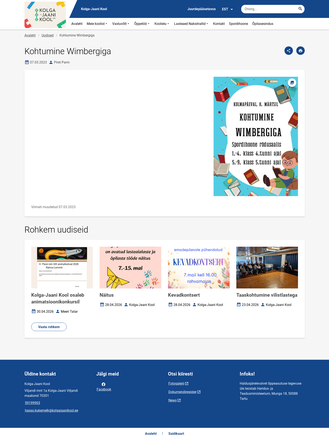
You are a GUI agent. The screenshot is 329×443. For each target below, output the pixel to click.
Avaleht (77, 24)
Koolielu (162, 24)
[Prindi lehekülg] (300, 50)
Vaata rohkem (49, 327)
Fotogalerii (176, 383)
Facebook (104, 386)
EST (227, 9)
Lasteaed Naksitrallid (191, 24)
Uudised (48, 35)
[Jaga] (288, 50)
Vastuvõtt (121, 24)
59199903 (32, 403)
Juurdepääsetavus (201, 9)
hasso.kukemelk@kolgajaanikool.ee (51, 410)
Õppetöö (142, 24)
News (172, 400)
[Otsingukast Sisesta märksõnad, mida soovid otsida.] (273, 9)
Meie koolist (97, 24)
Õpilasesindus (262, 24)
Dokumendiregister (182, 392)
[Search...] (300, 9)
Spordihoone (238, 24)
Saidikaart (176, 434)
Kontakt (219, 24)
